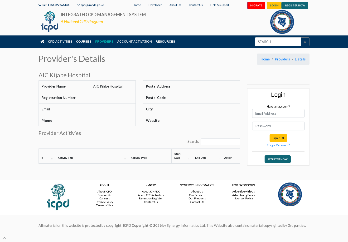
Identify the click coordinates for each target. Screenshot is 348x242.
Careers (104, 198)
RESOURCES (165, 41)
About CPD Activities (151, 195)
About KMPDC (151, 191)
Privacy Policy (104, 202)
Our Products (197, 198)
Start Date (177, 155)
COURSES (83, 41)
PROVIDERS (104, 41)
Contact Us (196, 5)
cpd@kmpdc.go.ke (92, 5)
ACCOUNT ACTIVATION (134, 41)
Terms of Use (104, 205)
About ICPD (104, 191)
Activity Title (65, 157)
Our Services (197, 195)
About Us (175, 5)
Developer (155, 5)
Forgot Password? (278, 145)
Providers (282, 59)
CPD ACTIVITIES (60, 41)
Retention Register (151, 198)
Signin (278, 137)
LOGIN (274, 5)
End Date (201, 157)
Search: (214, 141)
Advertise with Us (243, 191)
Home (137, 5)
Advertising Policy (243, 195)
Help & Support (219, 5)
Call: (55, 5)
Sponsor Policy (243, 198)
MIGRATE (256, 5)
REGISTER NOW (295, 5)
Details (300, 59)
